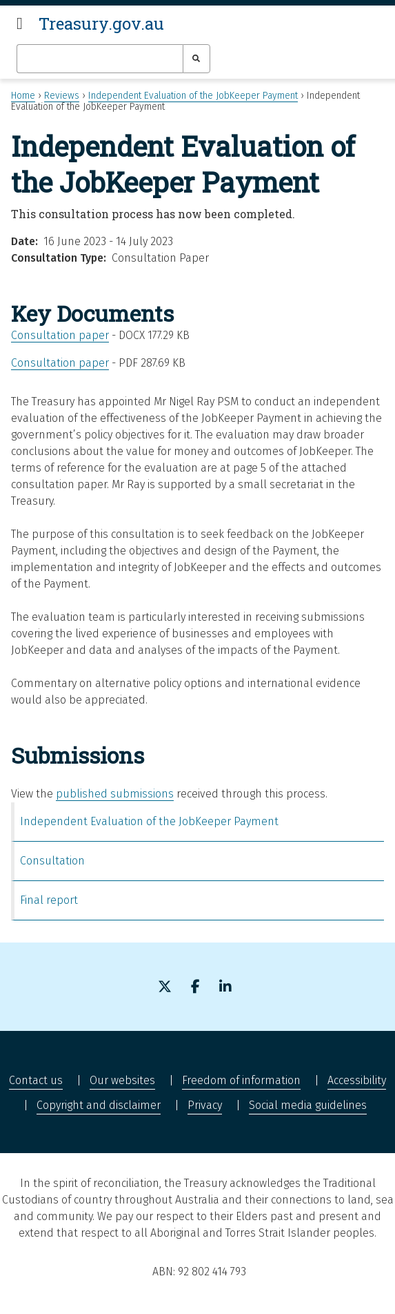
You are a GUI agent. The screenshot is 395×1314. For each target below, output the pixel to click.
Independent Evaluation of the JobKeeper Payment (193, 96)
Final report (49, 900)
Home (23, 96)
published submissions (115, 793)
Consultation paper (60, 335)
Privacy (205, 1105)
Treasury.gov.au (101, 23)
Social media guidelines (308, 1105)
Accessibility (356, 1080)
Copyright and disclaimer (99, 1105)
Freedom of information (241, 1080)
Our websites (122, 1080)
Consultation (52, 860)
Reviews (61, 96)
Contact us (36, 1080)
